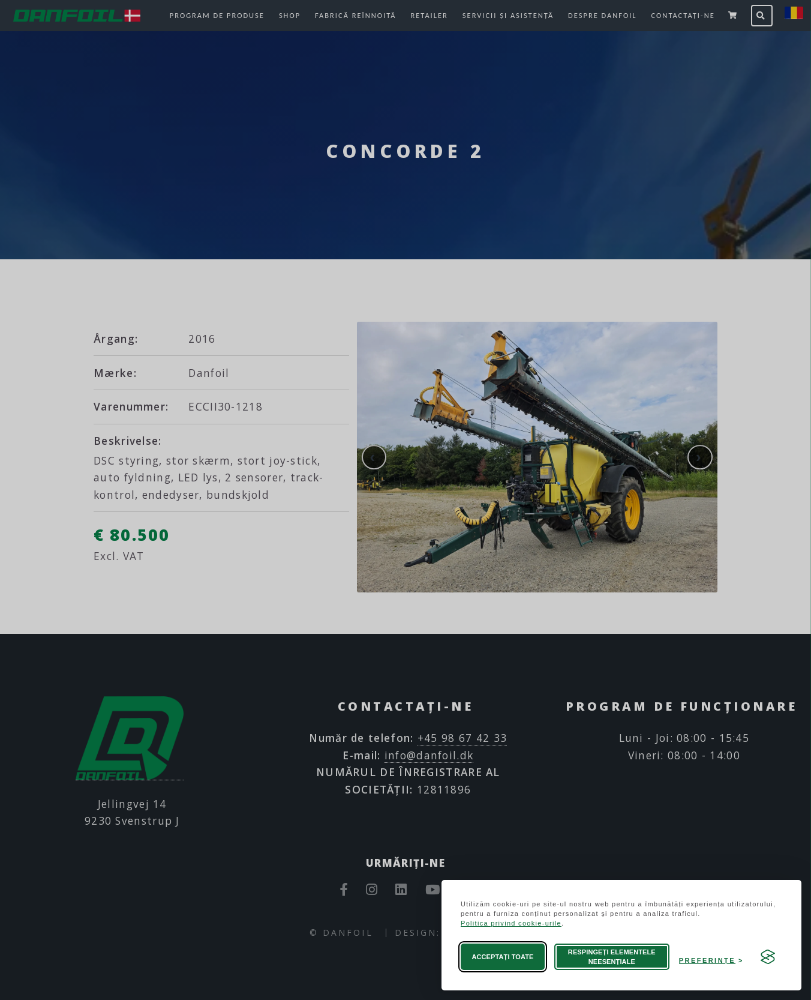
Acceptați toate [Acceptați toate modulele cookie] (502, 956)
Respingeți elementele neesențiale (612, 956)
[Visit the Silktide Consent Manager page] (767, 956)
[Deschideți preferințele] (711, 957)
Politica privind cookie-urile (511, 923)
